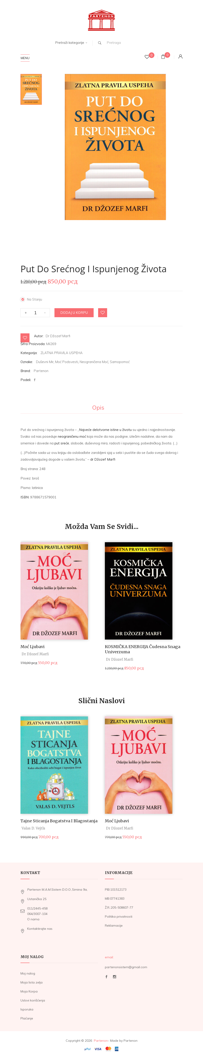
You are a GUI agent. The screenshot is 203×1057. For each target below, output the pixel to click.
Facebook (106, 974)
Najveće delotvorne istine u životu (105, 428)
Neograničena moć (94, 360)
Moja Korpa (29, 990)
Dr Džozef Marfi (58, 334)
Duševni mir (45, 360)
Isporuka (26, 1008)
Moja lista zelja (31, 981)
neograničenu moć (72, 434)
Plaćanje (26, 1017)
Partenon (41, 369)
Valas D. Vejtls (33, 826)
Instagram (114, 974)
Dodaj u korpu (74, 310)
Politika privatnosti (118, 914)
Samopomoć (120, 360)
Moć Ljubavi (32, 644)
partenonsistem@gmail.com (126, 965)
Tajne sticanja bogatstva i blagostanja (58, 819)
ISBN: (24, 495)
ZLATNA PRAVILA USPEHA (62, 351)
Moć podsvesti (66, 360)
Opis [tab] (98, 406)
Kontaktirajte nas (39, 927)
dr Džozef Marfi (102, 457)
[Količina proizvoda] (35, 310)
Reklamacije (114, 923)
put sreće (61, 441)
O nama (33, 917)
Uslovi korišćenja (32, 999)
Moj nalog (27, 972)
